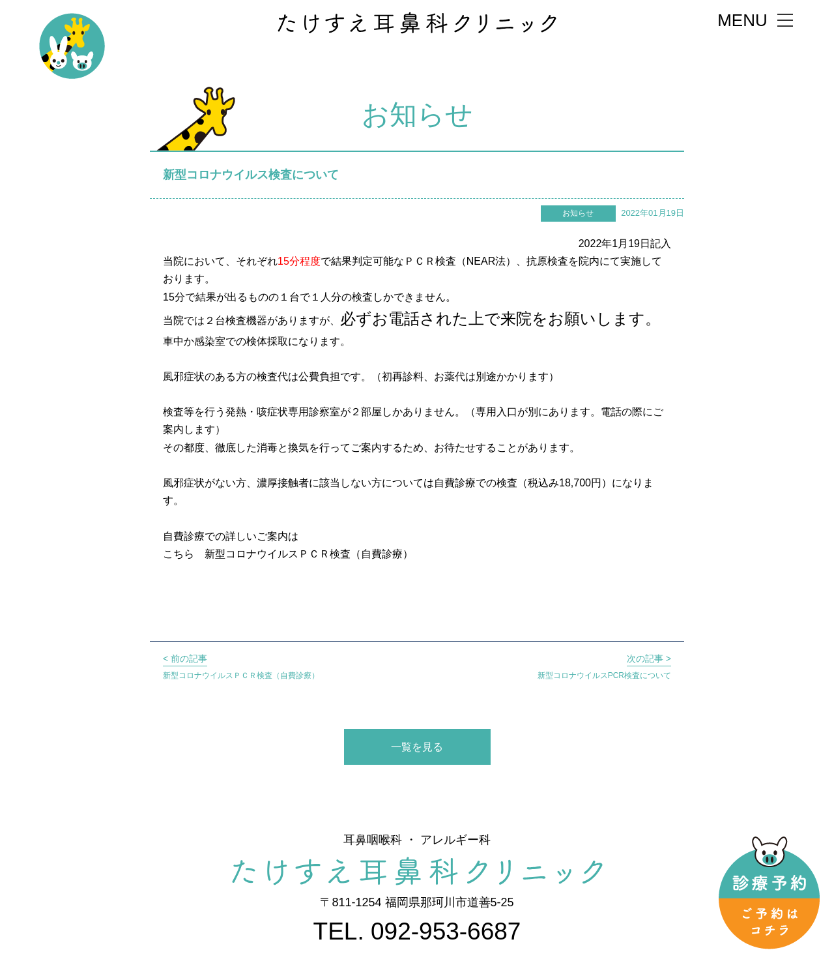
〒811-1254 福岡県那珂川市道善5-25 (416, 902)
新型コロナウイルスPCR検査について (604, 665)
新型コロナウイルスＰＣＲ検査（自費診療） (241, 665)
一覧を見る (417, 746)
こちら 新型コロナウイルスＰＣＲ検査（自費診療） (288, 553)
